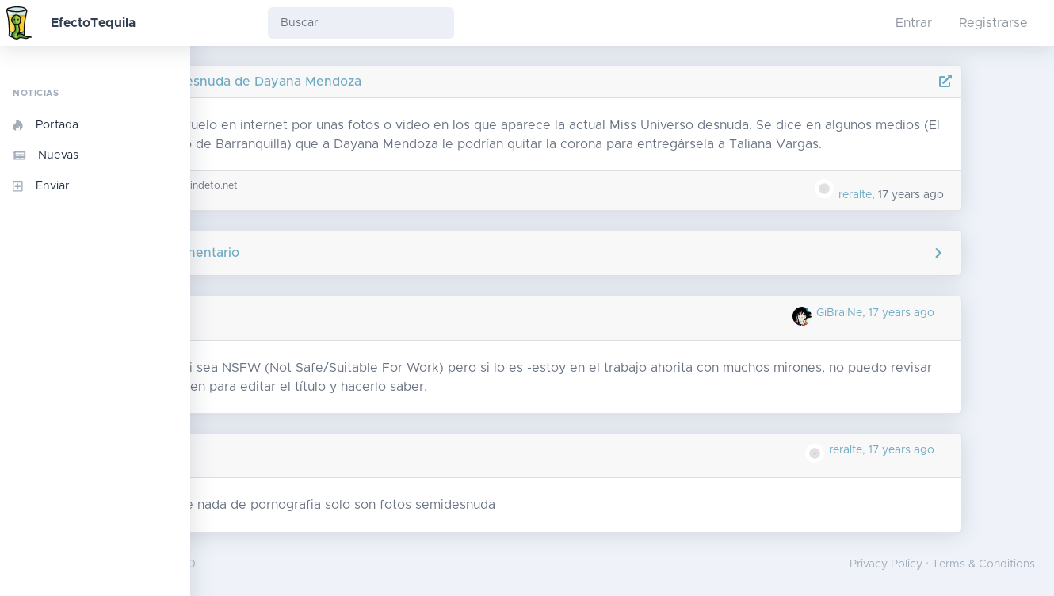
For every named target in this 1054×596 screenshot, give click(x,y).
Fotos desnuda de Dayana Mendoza (361, 81)
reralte (915, 195)
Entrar (914, 23)
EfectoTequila (93, 23)
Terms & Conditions (983, 564)
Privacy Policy (886, 564)
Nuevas (45, 155)
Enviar (41, 186)
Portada (45, 125)
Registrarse (993, 23)
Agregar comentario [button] (622, 252)
